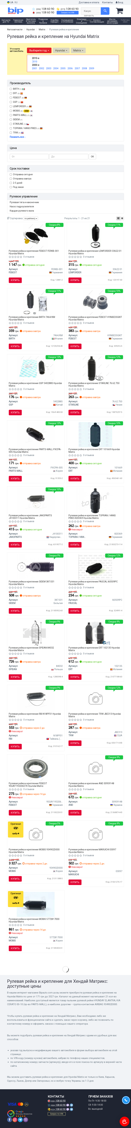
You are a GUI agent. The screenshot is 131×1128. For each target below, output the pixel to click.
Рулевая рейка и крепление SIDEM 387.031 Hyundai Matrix (31, 582)
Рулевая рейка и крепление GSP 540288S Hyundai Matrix (35, 384)
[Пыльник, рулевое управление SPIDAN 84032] (35, 633)
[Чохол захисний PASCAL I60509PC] (95, 566)
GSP (16, 102)
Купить (15, 280)
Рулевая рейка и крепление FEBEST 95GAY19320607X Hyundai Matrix (28, 784)
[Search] (105, 11)
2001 (34, 68)
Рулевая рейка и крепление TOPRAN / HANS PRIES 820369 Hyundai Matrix (92, 516)
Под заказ (17, 187)
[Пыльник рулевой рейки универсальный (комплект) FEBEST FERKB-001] (35, 236)
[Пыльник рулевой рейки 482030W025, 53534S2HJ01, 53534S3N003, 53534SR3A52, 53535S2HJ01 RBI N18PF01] (36, 699)
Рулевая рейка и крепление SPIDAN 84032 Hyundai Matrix (31, 648)
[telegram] (20, 1119)
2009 (91, 68)
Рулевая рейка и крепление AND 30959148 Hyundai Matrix (91, 784)
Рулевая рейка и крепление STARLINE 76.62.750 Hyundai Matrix (94, 384)
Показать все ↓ (18, 137)
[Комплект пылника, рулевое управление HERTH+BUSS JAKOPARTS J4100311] (36, 500)
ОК (92, 156)
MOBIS (23, 110)
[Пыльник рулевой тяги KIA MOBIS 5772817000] (36, 904)
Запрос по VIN (67, 13)
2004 (55, 68)
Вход (119, 2)
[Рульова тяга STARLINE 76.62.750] (95, 368)
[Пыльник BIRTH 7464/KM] (35, 302)
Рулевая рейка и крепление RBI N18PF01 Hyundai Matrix (35, 715)
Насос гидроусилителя (22, 206)
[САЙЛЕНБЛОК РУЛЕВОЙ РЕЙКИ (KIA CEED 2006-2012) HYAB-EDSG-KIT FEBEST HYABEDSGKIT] (95, 302)
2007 (77, 68)
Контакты (107, 2)
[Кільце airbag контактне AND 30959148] (95, 768)
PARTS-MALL (21, 115)
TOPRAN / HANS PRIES (26, 128)
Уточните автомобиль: (17, 50)
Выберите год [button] (39, 50)
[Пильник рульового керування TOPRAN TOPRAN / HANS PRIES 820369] (95, 500)
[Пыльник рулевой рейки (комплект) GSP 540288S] (36, 368)
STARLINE (19, 124)
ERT (16, 93)
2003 (48, 68)
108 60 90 (43, 9)
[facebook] (9, 1119)
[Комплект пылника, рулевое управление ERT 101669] (95, 434)
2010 (34, 61)
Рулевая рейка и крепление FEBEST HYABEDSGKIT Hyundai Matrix (95, 318)
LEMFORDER (21, 106)
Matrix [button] (78, 50)
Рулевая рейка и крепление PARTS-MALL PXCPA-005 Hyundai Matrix (35, 450)
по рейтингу (31, 218)
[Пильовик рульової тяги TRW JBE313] (95, 699)
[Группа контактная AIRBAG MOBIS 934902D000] (35, 834)
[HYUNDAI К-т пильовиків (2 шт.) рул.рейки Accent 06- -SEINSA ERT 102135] (95, 633)
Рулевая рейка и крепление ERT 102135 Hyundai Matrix (94, 648)
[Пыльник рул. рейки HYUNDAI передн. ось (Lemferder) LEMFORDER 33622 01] (95, 236)
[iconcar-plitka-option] (118, 218)
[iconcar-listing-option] (122, 218)
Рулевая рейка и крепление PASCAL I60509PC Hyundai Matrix (93, 582)
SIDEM (16, 119)
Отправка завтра (20, 178)
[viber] (25, 1119)
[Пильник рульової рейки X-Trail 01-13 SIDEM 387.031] (36, 566)
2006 (70, 68)
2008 (84, 68)
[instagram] (14, 1119)
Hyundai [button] (61, 50)
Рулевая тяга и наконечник (24, 202)
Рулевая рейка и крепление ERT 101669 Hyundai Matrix (94, 450)
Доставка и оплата (89, 2)
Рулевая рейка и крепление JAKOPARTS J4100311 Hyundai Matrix (30, 516)
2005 (63, 68)
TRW (18, 132)
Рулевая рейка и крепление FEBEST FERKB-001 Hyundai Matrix (34, 252)
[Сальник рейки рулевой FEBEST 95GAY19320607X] (35, 768)
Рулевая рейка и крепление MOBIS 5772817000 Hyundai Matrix (34, 920)
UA (10, 2)
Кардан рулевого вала (22, 210)
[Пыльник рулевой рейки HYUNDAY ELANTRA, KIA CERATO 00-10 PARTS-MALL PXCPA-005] (36, 434)
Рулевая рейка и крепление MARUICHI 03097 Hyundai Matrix (92, 850)
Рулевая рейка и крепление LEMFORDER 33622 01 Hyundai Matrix (95, 252)
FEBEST (18, 97)
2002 (41, 68)
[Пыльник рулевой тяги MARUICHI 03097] (95, 834)
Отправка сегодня (21, 174)
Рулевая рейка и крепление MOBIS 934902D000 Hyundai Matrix (34, 850)
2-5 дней (16, 183)
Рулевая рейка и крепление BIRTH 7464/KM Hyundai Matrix (32, 318)
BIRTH (17, 89)
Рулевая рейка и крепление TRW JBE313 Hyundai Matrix (95, 715)
